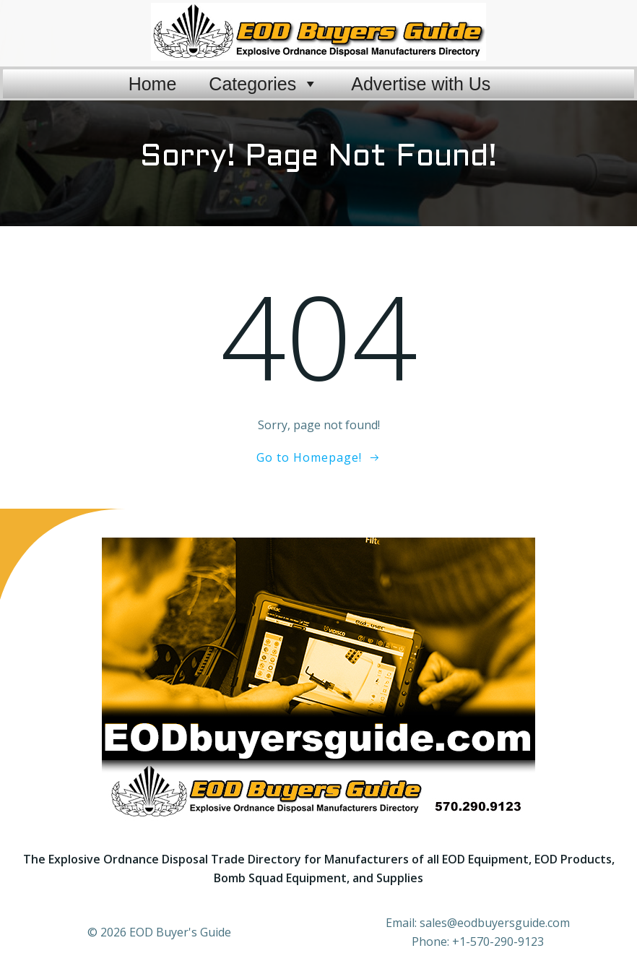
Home (153, 76)
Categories (263, 75)
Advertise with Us (420, 76)
